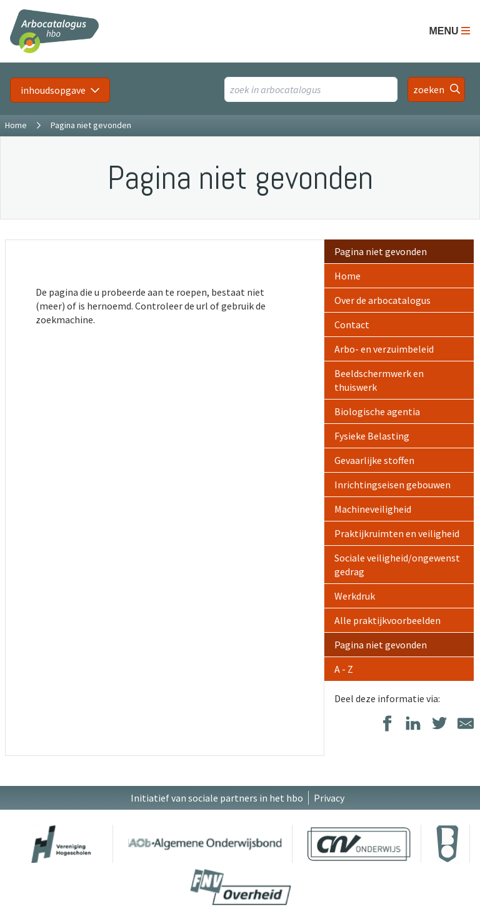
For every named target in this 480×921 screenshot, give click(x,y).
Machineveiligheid (372, 509)
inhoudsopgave (53, 90)
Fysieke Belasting (371, 436)
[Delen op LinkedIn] (413, 724)
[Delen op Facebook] (387, 724)
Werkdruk (354, 596)
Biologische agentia (377, 411)
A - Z (343, 669)
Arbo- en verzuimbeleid (384, 349)
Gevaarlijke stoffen (374, 460)
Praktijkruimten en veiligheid (396, 533)
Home (16, 125)
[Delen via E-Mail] (466, 724)
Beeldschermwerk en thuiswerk (379, 380)
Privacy (329, 798)
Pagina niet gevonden (380, 251)
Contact (351, 324)
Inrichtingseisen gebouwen (392, 484)
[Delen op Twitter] (439, 724)
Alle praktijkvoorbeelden (387, 620)
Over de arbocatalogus (382, 300)
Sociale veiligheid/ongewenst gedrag (397, 564)
